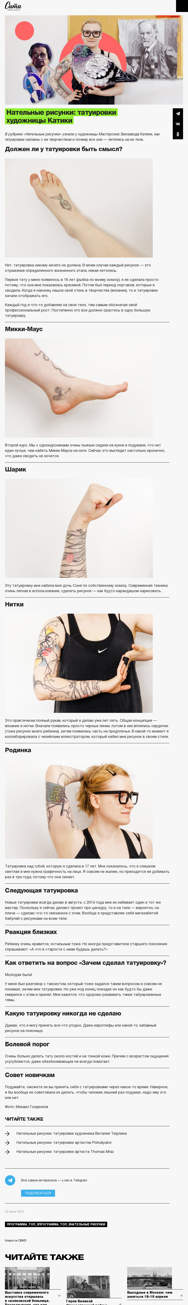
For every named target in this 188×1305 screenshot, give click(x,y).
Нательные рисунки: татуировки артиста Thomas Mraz (65, 1152)
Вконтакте (178, 124)
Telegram (178, 113)
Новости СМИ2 (15, 1240)
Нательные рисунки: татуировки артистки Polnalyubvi (64, 1142)
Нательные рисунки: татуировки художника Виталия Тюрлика (71, 1133)
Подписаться (38, 1193)
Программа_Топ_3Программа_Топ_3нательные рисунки (56, 1224)
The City (13, 6)
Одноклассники (178, 134)
